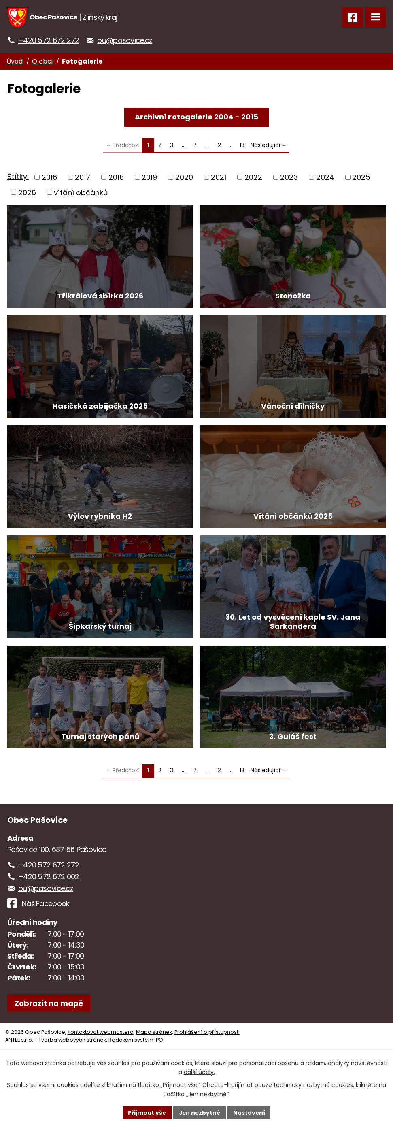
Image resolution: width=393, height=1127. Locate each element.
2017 (82, 177)
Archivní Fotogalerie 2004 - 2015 (196, 117)
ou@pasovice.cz (124, 40)
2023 (289, 177)
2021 (218, 177)
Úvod (14, 61)
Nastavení (250, 1112)
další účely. (199, 1072)
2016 (49, 177)
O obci (42, 61)
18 (242, 145)
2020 (184, 177)
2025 (361, 177)
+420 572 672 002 (48, 929)
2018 (116, 177)
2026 (27, 192)
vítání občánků (81, 192)
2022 (253, 177)
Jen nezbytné (199, 1112)
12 (218, 145)
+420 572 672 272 (48, 40)
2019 (149, 177)
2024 (325, 177)
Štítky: (18, 176)
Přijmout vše (146, 1112)
